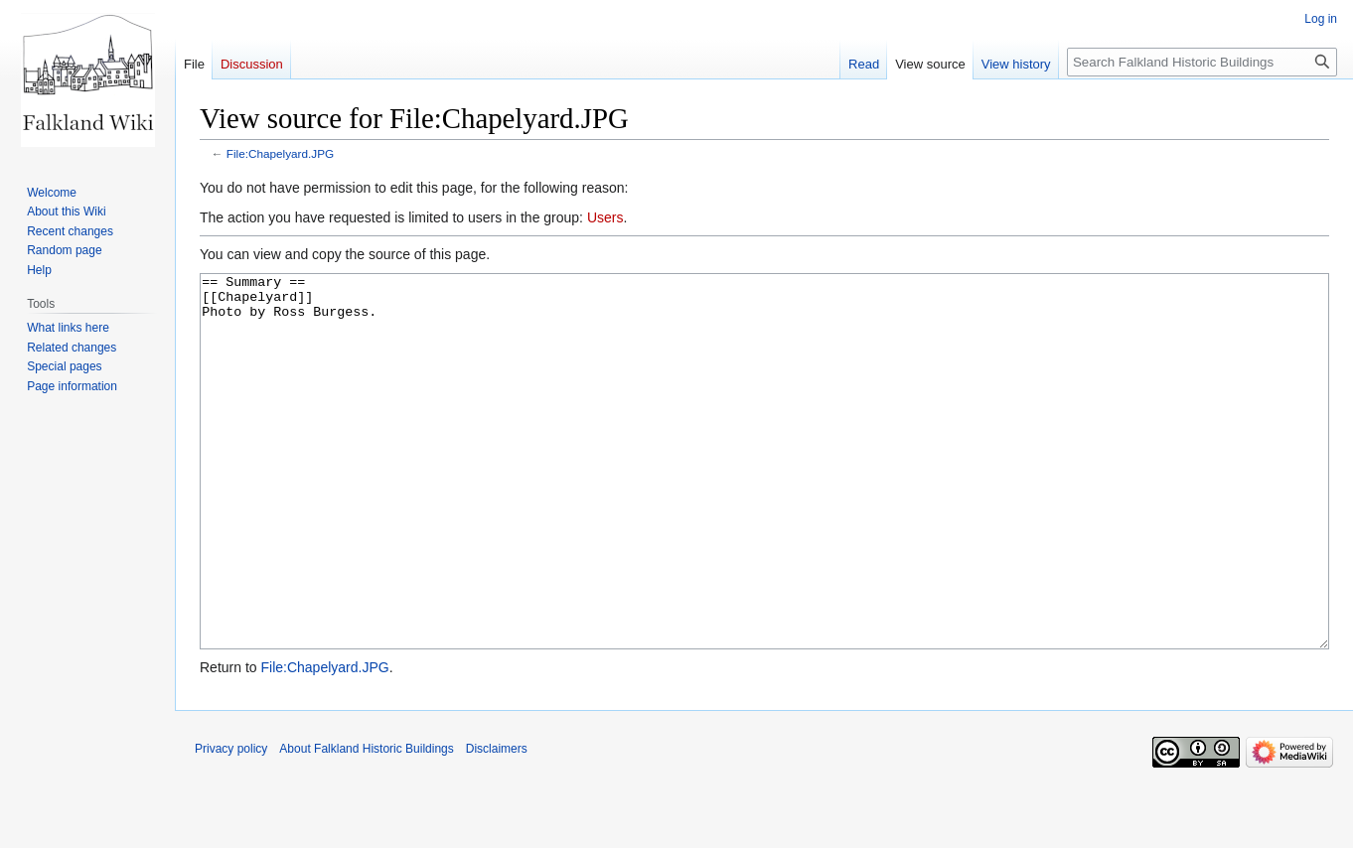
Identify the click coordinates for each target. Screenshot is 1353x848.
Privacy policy (231, 823)
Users (605, 217)
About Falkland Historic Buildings (366, 823)
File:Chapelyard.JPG (280, 153)
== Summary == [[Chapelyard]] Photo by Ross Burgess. (764, 499)
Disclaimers (496, 823)
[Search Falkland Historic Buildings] (1202, 62)
